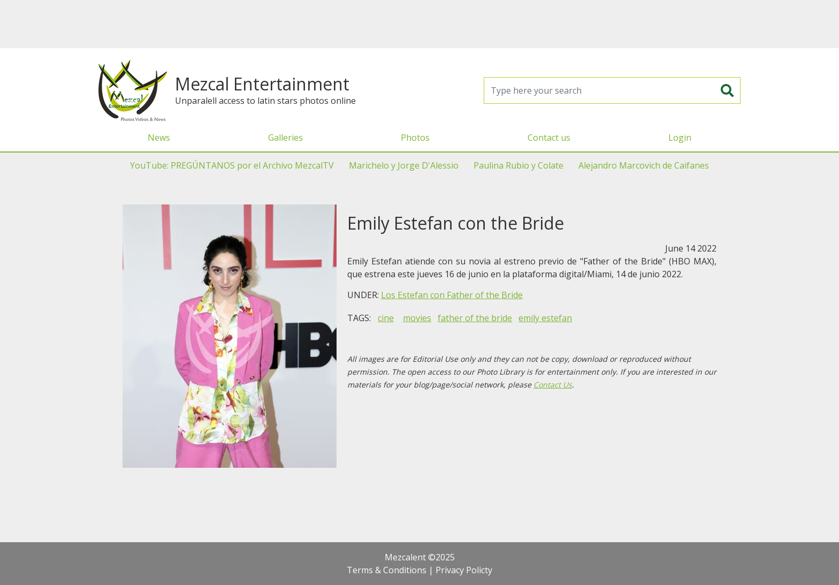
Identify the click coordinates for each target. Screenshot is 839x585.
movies (417, 318)
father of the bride (475, 318)
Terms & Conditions (386, 570)
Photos (415, 137)
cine (386, 318)
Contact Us (552, 384)
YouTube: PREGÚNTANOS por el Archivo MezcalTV (232, 165)
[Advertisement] (419, 24)
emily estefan (545, 318)
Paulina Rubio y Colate (518, 165)
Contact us (549, 137)
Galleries (285, 137)
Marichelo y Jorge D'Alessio (404, 165)
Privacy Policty (464, 570)
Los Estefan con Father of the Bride (452, 295)
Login (679, 137)
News (159, 137)
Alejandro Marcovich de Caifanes (643, 165)
